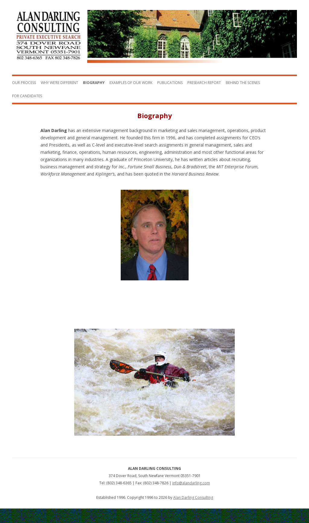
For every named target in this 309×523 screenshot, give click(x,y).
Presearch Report (204, 82)
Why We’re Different (59, 82)
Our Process (24, 82)
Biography (94, 82)
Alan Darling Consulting (193, 497)
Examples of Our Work (131, 82)
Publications (170, 82)
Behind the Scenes (243, 82)
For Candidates (27, 95)
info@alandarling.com (191, 483)
